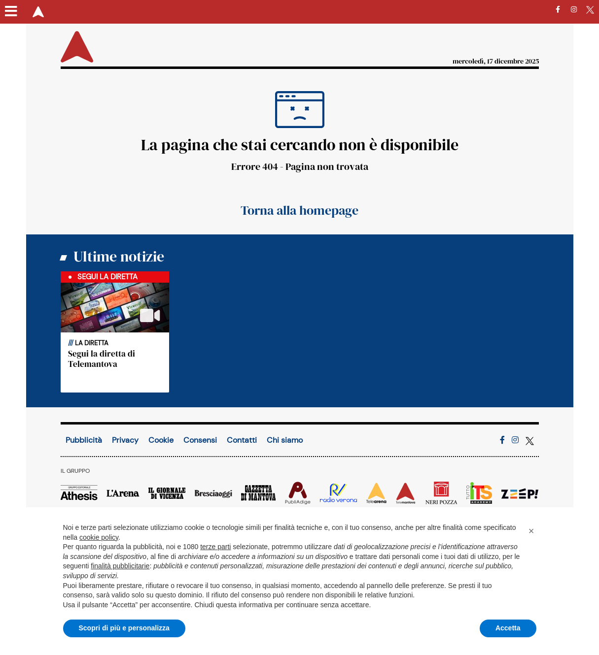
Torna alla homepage (299, 210)
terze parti (215, 547)
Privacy (125, 440)
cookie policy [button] (98, 537)
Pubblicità (84, 440)
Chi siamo (285, 440)
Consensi (200, 440)
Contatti (242, 440)
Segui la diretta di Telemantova (101, 358)
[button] (531, 531)
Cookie (161, 440)
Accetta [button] (508, 628)
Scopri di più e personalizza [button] (124, 628)
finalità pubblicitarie (120, 566)
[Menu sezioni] (11, 12)
